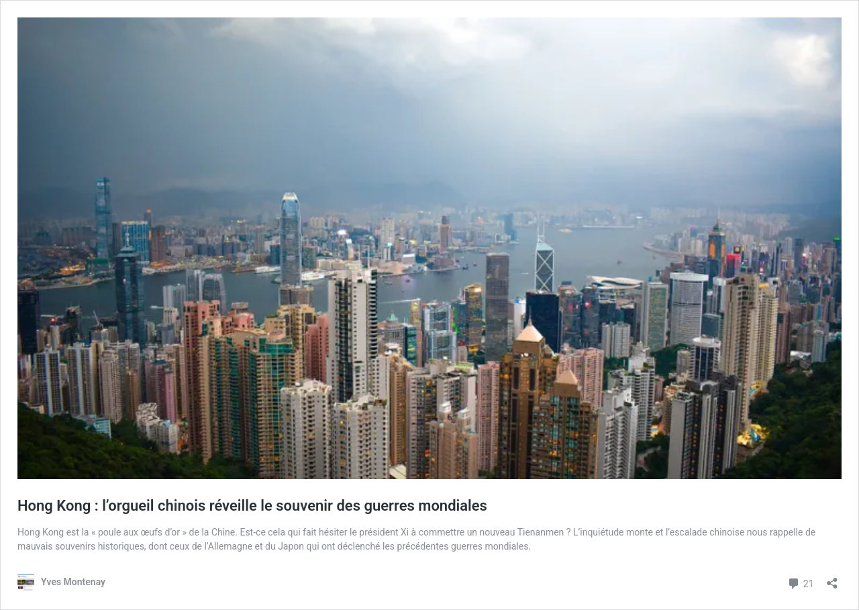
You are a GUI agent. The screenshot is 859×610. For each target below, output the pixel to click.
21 (800, 582)
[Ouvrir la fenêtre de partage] (832, 578)
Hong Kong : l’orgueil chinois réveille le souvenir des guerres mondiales (252, 505)
